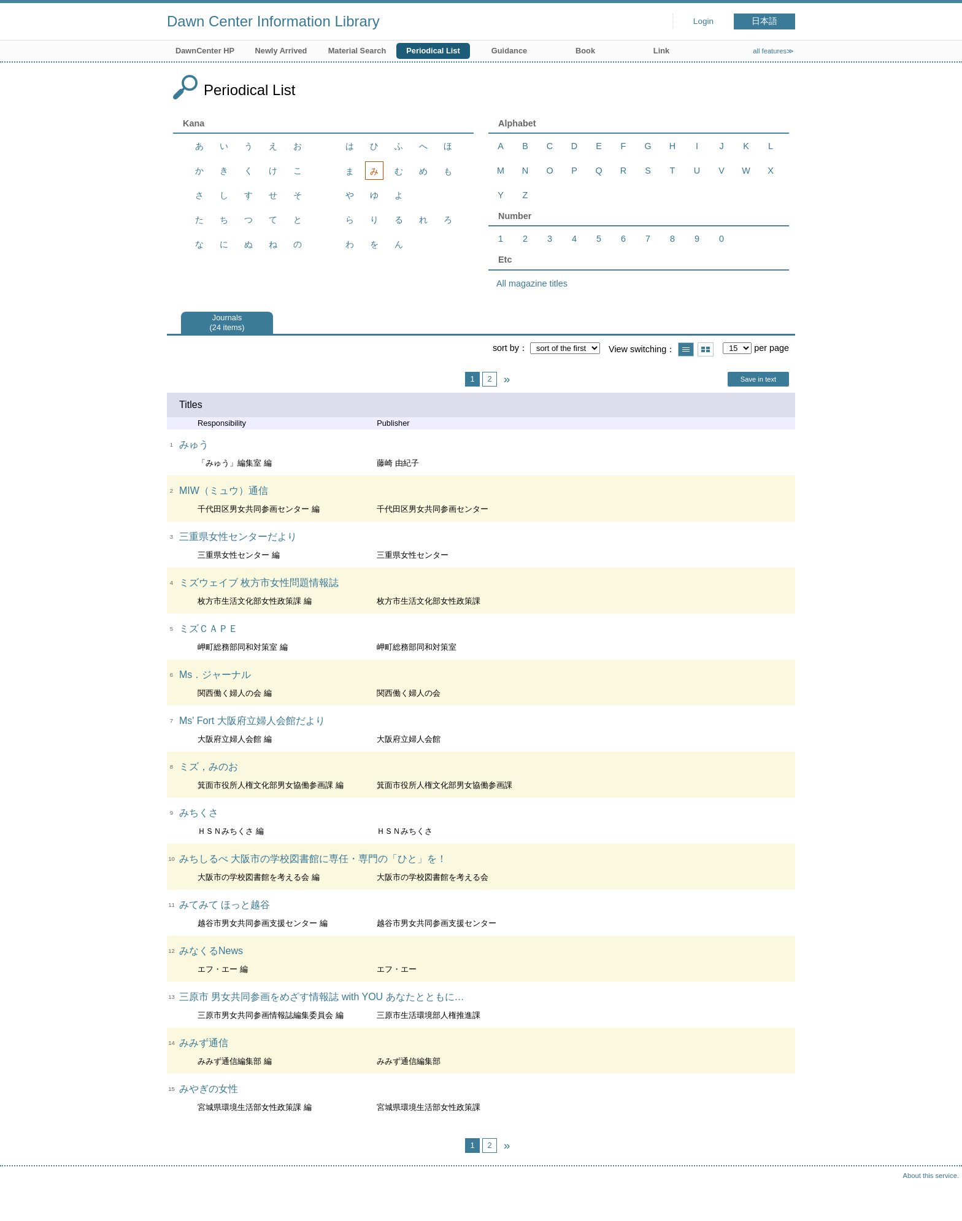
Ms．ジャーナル (215, 674)
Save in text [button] (758, 379)
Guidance (509, 50)
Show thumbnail (706, 349)
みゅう (194, 444)
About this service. (931, 1175)
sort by (506, 348)
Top (940, 1199)
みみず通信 (203, 1043)
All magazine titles (532, 283)
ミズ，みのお (208, 766)
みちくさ (198, 812)
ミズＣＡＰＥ (208, 628)
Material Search (357, 50)
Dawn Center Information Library (273, 21)
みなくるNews (211, 951)
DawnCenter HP (204, 50)
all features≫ (773, 51)
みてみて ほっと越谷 (224, 904)
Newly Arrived (281, 50)
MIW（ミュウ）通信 (223, 490)
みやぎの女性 (208, 1089)
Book (585, 50)
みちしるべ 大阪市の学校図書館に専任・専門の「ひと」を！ (313, 858)
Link (661, 50)
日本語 (764, 21)
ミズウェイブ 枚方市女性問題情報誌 (259, 582)
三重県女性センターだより (238, 536)
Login (703, 21)
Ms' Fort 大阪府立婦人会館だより (252, 720)
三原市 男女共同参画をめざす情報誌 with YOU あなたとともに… (321, 997)
